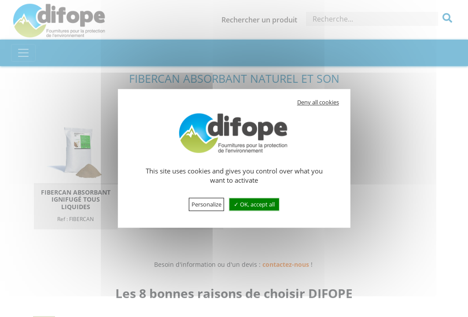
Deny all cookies (318, 102)
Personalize (206, 205)
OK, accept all (254, 205)
